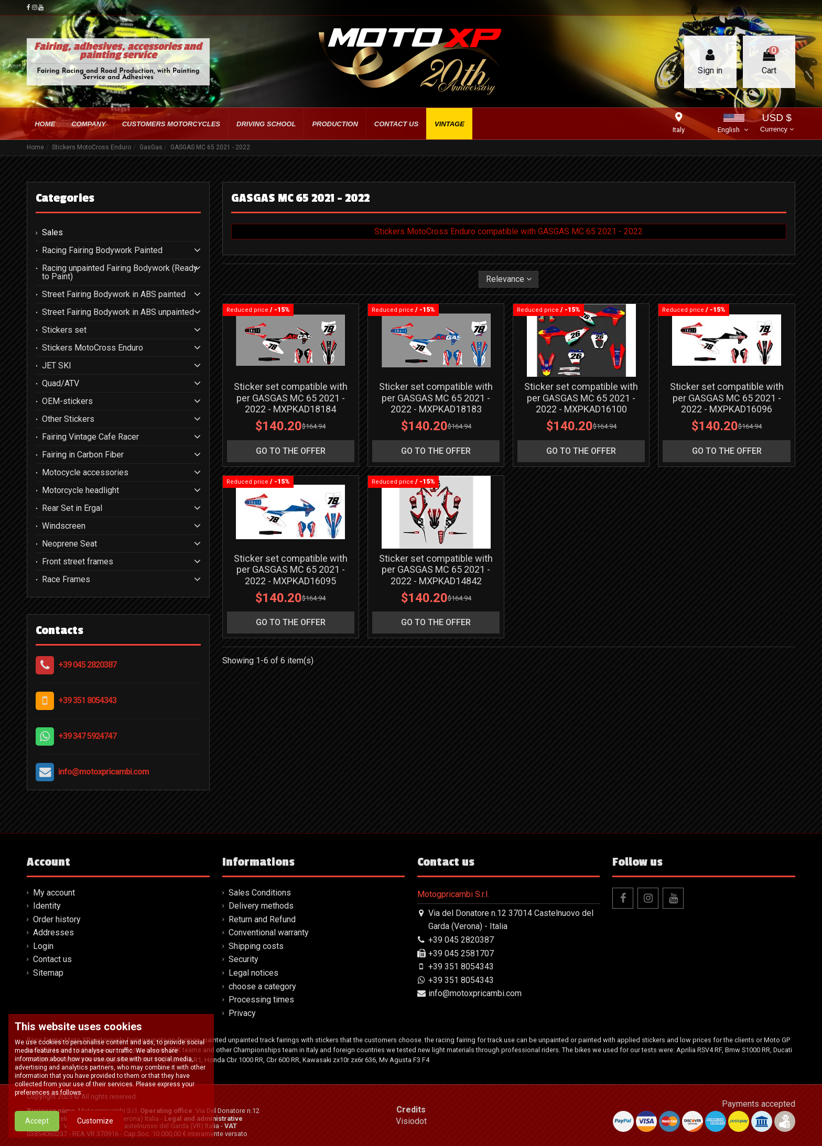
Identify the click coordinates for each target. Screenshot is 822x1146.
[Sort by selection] (509, 279)
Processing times (261, 1000)
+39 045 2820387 (87, 665)
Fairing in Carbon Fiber (83, 455)
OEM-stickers (67, 401)
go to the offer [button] (291, 451)
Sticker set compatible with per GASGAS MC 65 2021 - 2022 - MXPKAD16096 (727, 397)
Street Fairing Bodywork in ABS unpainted (118, 312)
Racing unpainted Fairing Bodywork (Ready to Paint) (120, 272)
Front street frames (77, 562)
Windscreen (63, 526)
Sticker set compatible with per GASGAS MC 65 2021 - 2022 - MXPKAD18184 (291, 397)
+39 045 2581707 (461, 953)
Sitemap (48, 973)
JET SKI (56, 366)
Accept (37, 1122)
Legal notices (253, 973)
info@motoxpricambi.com (103, 772)
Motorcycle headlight (80, 490)
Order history (57, 919)
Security (243, 959)
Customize (95, 1122)
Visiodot (411, 1121)
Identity (47, 906)
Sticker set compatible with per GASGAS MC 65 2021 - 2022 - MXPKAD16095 (291, 569)
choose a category (262, 986)
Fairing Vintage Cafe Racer (90, 437)
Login (43, 946)
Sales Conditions (260, 893)
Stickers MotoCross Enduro (92, 348)
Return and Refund (262, 919)
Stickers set (64, 330)
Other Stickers (68, 419)
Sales (52, 232)
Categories (65, 198)
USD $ (776, 124)
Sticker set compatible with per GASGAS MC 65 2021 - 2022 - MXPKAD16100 (581, 397)
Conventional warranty (269, 932)
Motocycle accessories (85, 472)
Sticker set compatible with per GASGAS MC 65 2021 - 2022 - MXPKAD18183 (436, 397)
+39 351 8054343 (87, 700)
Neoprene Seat (69, 544)
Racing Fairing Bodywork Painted (102, 250)
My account (54, 893)
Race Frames (66, 579)
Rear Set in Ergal (72, 508)
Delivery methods (261, 906)
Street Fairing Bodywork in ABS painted (114, 294)
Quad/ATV (60, 383)
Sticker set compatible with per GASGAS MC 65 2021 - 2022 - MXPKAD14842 (436, 569)
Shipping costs (256, 946)
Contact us (52, 959)
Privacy (242, 1013)
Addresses (53, 932)
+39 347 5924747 (87, 736)
